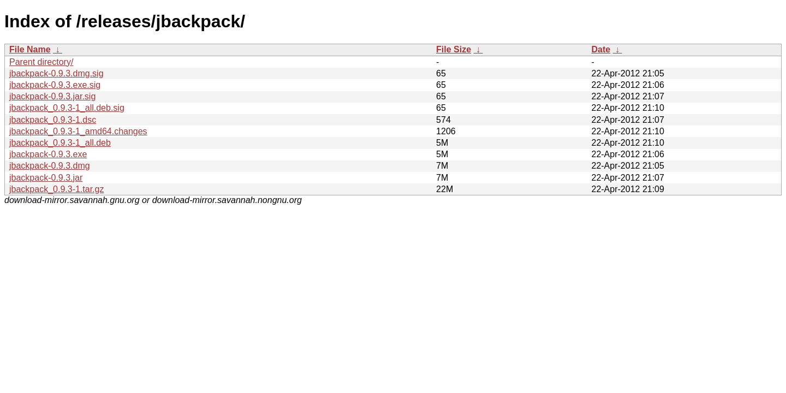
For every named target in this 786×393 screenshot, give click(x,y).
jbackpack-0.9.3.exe (48, 154)
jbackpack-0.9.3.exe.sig (54, 85)
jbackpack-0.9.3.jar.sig (52, 96)
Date (600, 49)
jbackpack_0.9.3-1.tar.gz (56, 189)
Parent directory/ (41, 62)
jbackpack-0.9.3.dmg (49, 165)
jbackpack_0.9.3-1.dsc (52, 119)
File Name (30, 49)
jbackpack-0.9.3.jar (45, 177)
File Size (453, 49)
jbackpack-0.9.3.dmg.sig (56, 73)
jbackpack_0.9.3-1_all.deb (60, 142)
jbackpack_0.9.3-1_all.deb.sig (66, 107)
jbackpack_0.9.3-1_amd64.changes (78, 131)
